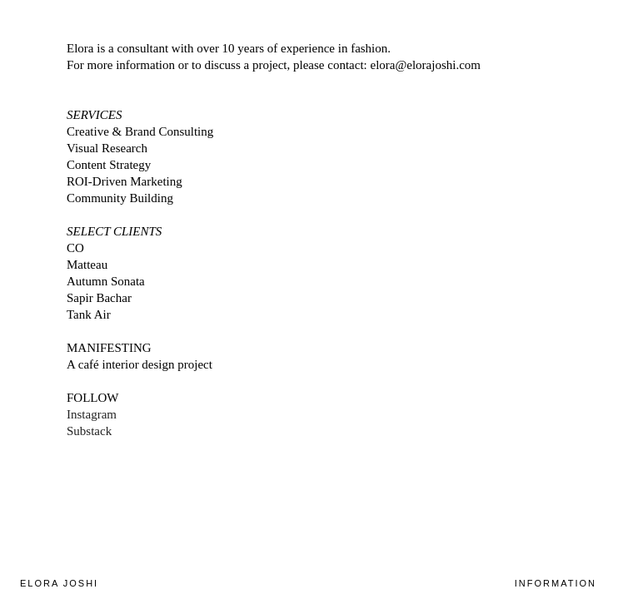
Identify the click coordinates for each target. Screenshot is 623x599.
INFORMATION (555, 583)
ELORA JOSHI (59, 583)
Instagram (92, 414)
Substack (89, 431)
